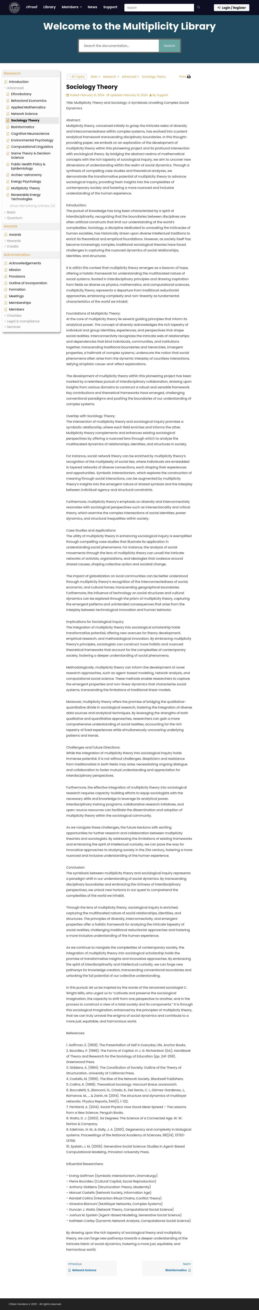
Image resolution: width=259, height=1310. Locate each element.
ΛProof (31, 7)
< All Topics (77, 77)
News (92, 7)
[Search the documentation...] (119, 46)
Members (70, 7)
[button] (31, 73)
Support (110, 7)
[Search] (198, 7)
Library (49, 7)
